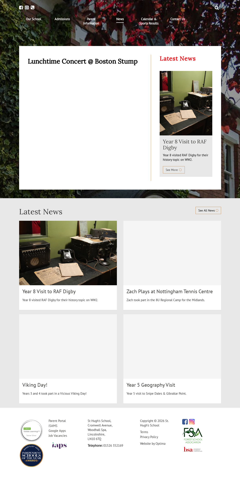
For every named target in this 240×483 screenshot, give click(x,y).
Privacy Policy (149, 437)
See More (174, 170)
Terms (144, 432)
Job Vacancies (58, 436)
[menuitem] (33, 19)
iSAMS (53, 426)
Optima (160, 444)
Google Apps (57, 431)
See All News (208, 210)
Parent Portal (57, 421)
